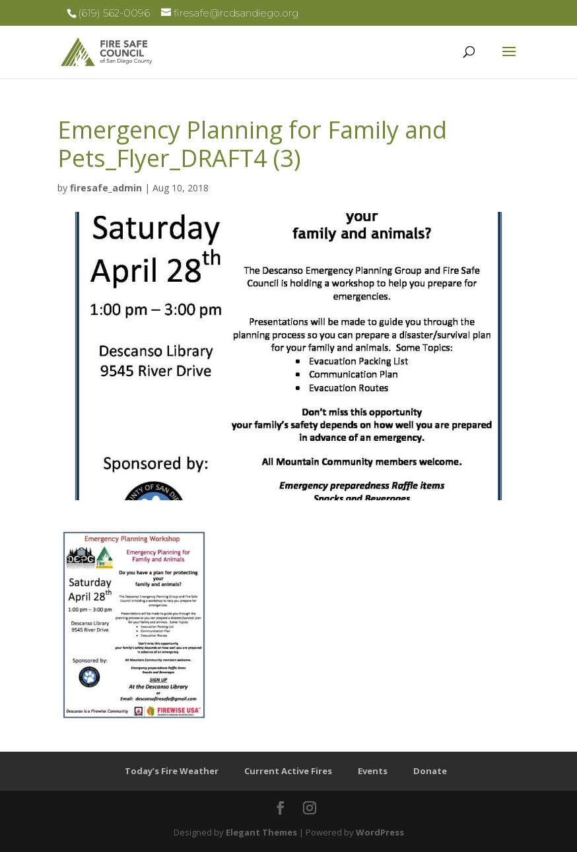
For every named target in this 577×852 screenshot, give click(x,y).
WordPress (380, 832)
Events (373, 771)
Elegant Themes (261, 832)
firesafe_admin (106, 187)
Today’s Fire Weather (172, 771)
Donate (430, 771)
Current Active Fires (288, 771)
